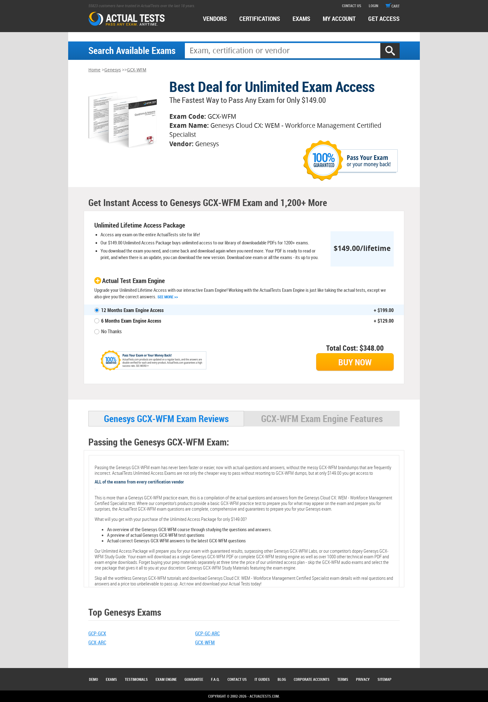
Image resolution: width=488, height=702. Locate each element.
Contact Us (237, 679)
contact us (351, 5)
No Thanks (111, 331)
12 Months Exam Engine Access (132, 310)
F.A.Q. (215, 679)
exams (301, 18)
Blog (282, 679)
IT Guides (262, 679)
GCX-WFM (136, 70)
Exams (111, 679)
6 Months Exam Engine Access (131, 320)
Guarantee (194, 679)
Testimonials (136, 679)
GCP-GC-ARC (207, 633)
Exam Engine (166, 679)
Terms (342, 679)
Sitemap (385, 679)
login (373, 5)
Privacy (363, 679)
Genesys (112, 70)
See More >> (167, 297)
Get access (384, 18)
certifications (259, 18)
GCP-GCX (97, 633)
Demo (93, 679)
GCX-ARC (97, 642)
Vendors (215, 18)
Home (94, 70)
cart (393, 5)
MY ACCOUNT (339, 18)
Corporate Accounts (312, 679)
